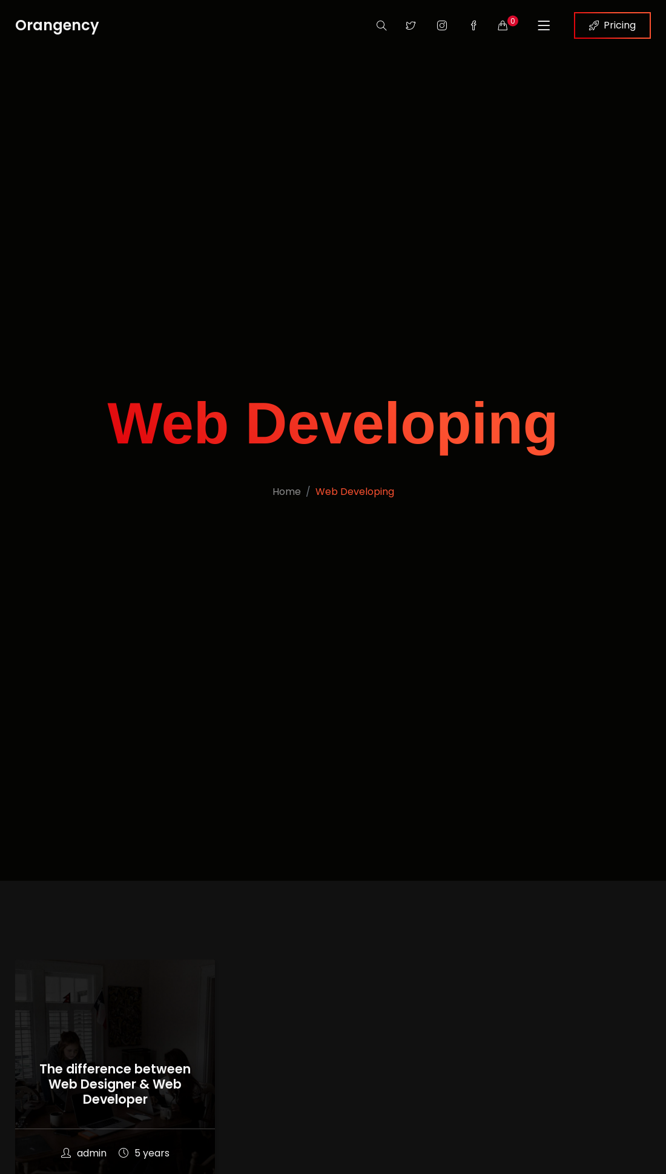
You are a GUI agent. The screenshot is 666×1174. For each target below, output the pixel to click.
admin (84, 1153)
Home (286, 492)
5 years (144, 1153)
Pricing (612, 25)
